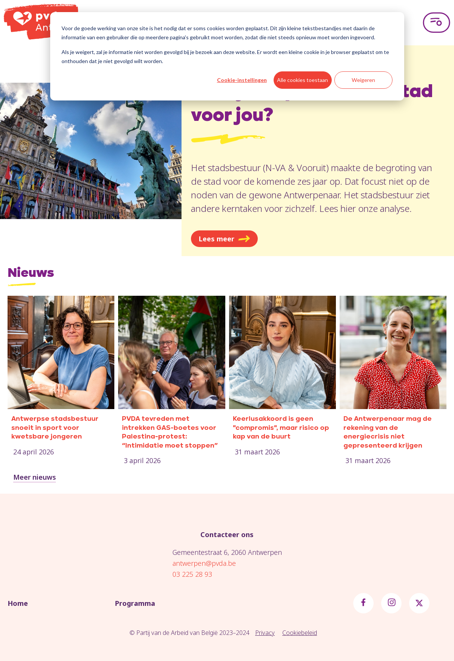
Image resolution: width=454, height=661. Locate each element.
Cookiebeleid (299, 633)
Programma (135, 603)
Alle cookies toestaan (302, 80)
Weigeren (363, 80)
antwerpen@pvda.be (204, 563)
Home (18, 603)
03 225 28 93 (192, 574)
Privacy (265, 633)
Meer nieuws (34, 477)
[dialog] (227, 56)
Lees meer (224, 239)
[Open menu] (436, 23)
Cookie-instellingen (242, 80)
